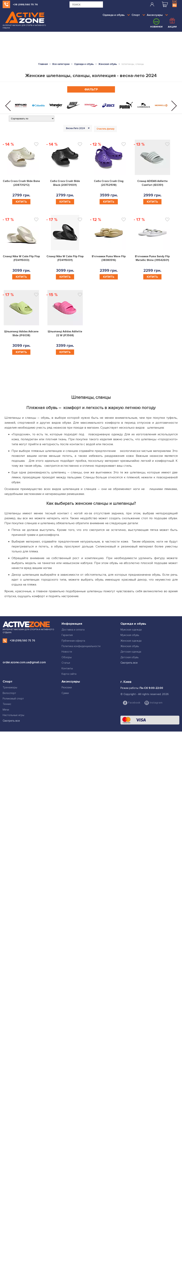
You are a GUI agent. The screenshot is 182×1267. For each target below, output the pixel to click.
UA (174, 1)
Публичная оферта (73, 640)
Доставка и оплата (73, 629)
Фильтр (91, 89)
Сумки (65, 693)
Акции (172, 23)
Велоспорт (9, 693)
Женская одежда (130, 640)
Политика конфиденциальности (81, 646)
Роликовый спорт (13, 698)
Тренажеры (10, 687)
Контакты (67, 668)
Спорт (138, 15)
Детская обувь (129, 657)
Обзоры (67, 657)
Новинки (156, 23)
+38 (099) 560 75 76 (25, 4)
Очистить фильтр (105, 128)
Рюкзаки (67, 687)
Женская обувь (129, 646)
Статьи (66, 662)
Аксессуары (157, 15)
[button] (8, 105)
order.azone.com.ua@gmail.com (24, 662)
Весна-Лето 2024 (78, 128)
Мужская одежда (131, 629)
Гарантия (67, 635)
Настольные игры (13, 715)
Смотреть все (129, 662)
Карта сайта (69, 673)
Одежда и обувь (116, 15)
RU (174, 5)
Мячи (6, 709)
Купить (21, 201)
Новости (67, 651)
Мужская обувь (129, 635)
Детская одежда (130, 651)
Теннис (7, 704)
